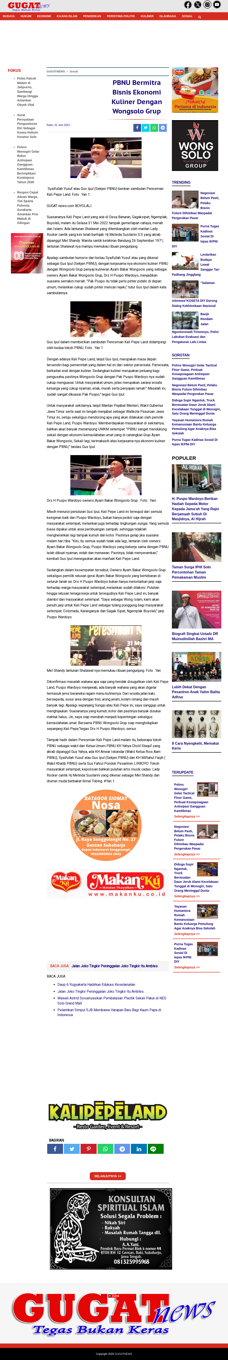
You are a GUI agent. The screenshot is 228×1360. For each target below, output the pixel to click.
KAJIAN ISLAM (67, 16)
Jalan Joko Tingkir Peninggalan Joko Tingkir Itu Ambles (114, 966)
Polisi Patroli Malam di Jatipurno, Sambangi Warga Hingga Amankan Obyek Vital (27, 92)
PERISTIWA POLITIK (121, 16)
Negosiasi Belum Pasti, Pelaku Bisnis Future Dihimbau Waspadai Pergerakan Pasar (194, 389)
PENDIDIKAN (92, 16)
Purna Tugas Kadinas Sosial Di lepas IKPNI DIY (183, 952)
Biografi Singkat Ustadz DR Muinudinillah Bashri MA (195, 636)
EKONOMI (44, 16)
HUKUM (25, 16)
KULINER (147, 16)
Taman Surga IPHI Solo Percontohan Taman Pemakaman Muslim (191, 572)
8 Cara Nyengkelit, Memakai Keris (195, 746)
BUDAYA (9, 16)
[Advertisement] (114, 1329)
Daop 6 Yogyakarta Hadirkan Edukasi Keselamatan (96, 984)
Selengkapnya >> (187, 816)
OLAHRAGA (167, 16)
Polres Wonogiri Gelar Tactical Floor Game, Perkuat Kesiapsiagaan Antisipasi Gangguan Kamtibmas (191, 798)
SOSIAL (187, 16)
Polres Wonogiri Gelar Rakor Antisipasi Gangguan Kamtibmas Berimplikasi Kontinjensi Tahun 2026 (28, 164)
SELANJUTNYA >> (107, 1176)
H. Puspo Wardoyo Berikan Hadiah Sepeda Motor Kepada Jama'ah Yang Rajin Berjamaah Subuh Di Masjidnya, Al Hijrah (195, 509)
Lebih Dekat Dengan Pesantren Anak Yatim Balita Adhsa (196, 692)
